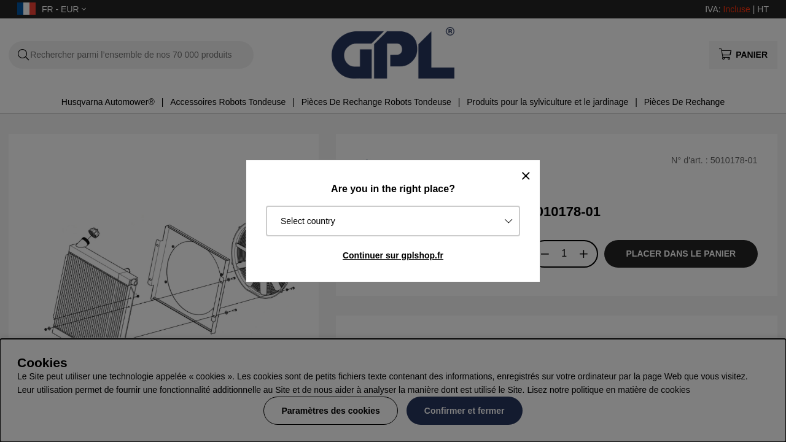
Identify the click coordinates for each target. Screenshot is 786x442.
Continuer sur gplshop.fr (393, 255)
